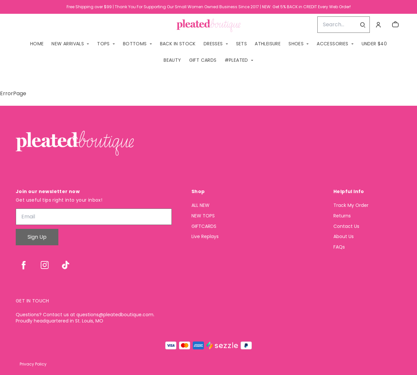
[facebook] (23, 265)
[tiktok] (65, 265)
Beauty (172, 60)
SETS (241, 44)
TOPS (103, 44)
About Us (343, 236)
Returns (342, 216)
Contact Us (346, 226)
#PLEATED (236, 60)
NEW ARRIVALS (67, 44)
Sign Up (37, 237)
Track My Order (350, 205)
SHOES (296, 44)
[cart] (395, 24)
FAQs (339, 247)
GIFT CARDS (203, 60)
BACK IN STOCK (178, 44)
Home (37, 44)
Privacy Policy (33, 364)
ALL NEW (200, 205)
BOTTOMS (135, 44)
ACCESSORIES (332, 44)
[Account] (378, 24)
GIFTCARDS (203, 226)
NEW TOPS (203, 216)
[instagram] (44, 265)
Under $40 (374, 44)
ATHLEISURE (268, 44)
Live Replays (205, 236)
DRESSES (213, 44)
